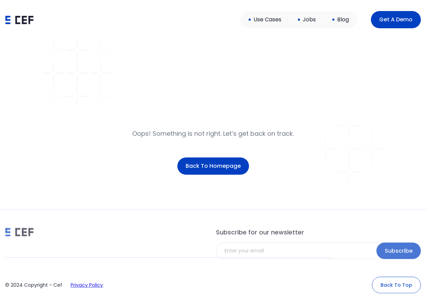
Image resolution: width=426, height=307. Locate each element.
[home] (19, 19)
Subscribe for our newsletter (260, 241)
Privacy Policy (87, 289)
